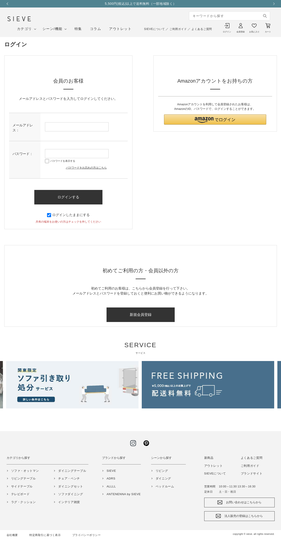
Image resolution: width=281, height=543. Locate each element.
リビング (162, 470)
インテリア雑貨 (69, 502)
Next (272, 3)
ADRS (111, 478)
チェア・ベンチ (69, 478)
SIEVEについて (154, 29)
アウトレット (120, 29)
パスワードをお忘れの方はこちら (86, 167)
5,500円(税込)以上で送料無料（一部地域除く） (145, 3)
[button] (215, 119)
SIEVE (111, 470)
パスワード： (22, 154)
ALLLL (111, 486)
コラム (95, 29)
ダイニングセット (70, 486)
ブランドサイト (252, 473)
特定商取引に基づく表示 (45, 535)
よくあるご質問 (201, 29)
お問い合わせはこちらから (243, 502)
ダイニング (163, 478)
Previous (9, 3)
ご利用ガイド (178, 29)
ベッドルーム (165, 486)
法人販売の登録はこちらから (243, 516)
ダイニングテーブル (72, 470)
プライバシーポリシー (86, 535)
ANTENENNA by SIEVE (124, 494)
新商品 (209, 457)
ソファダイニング (70, 494)
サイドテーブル (22, 486)
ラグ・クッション (23, 502)
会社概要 (12, 535)
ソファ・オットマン (25, 470)
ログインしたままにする (68, 215)
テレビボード (20, 494)
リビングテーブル (23, 478)
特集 (78, 29)
